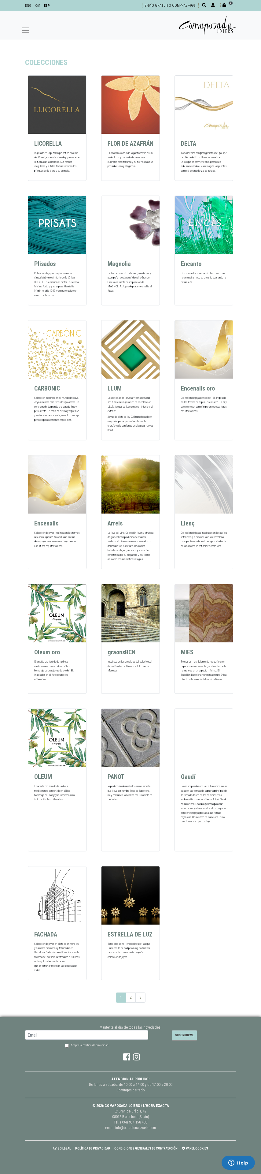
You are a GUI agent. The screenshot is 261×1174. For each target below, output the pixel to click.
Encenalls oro (198, 388)
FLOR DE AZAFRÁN (130, 143)
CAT (37, 6)
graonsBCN (121, 652)
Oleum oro (47, 652)
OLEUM (43, 776)
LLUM (115, 388)
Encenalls (46, 523)
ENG (28, 6)
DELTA (188, 143)
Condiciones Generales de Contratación (146, 1148)
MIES (187, 652)
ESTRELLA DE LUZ (130, 934)
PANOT (116, 776)
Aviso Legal (62, 1148)
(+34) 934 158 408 (133, 1122)
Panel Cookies (195, 1148)
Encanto (191, 263)
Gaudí (188, 776)
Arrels (115, 523)
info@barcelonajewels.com (135, 1128)
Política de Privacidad (92, 1148)
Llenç (188, 523)
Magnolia (119, 263)
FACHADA (45, 934)
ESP (47, 6)
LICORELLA (48, 143)
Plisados (45, 263)
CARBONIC (47, 388)
